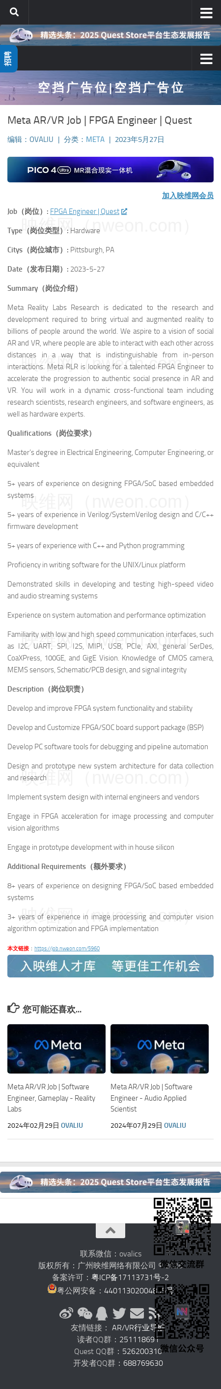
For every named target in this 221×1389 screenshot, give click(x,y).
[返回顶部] (110, 1230)
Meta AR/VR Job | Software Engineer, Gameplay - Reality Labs (51, 1097)
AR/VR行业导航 (139, 1327)
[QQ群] (102, 1313)
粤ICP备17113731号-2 (130, 1277)
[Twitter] (119, 1313)
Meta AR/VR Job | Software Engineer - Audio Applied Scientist (151, 1097)
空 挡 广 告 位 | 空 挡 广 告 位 (110, 87)
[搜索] (14, 12)
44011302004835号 (139, 1290)
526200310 (142, 1351)
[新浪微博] (66, 1313)
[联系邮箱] (137, 1313)
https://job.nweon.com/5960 (67, 948)
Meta (95, 139)
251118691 (139, 1339)
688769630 (143, 1363)
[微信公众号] (84, 1313)
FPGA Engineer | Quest (88, 211)
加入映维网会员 (188, 195)
